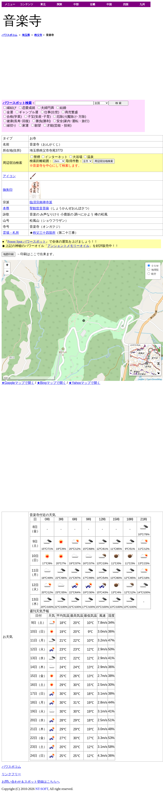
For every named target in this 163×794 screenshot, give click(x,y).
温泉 (90, 157)
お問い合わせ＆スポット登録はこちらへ (31, 781)
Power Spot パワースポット (26, 241)
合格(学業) (12, 116)
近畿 (92, 4)
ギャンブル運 (27, 112)
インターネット (56, 157)
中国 (109, 4)
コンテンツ (26, 4)
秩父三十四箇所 (44, 232)
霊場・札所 (11, 232)
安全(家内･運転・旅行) (71, 121)
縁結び (9, 107)
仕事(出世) (50, 112)
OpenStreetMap (154, 379)
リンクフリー (11, 774)
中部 (76, 4)
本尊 (6, 208)
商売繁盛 (70, 112)
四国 (125, 4)
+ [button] (7, 265)
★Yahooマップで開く (84, 383)
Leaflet (141, 379)
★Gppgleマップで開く (18, 383)
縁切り (9, 125)
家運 (24, 125)
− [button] (7, 272)
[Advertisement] (77, 68)
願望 (36, 125)
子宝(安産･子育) (37, 116)
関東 (59, 4)
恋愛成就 (27, 107)
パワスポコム (11, 766)
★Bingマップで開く (51, 383)
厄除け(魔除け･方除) (69, 116)
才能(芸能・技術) (58, 125)
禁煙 (37, 157)
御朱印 (8, 189)
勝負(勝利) (41, 121)
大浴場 (77, 157)
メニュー (10, 4)
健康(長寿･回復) (16, 121)
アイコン (9, 176)
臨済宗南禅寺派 (41, 202)
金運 (8, 112)
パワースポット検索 (17, 103)
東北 (43, 4)
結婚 (61, 107)
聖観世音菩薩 (39, 208)
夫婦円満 (46, 107)
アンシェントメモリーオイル (68, 245)
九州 (142, 4)
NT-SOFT (42, 789)
